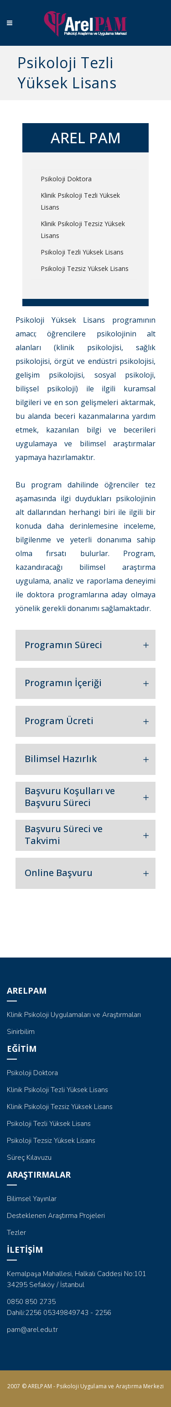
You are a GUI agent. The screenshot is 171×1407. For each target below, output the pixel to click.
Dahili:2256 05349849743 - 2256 (59, 1312)
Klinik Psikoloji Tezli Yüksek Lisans (80, 201)
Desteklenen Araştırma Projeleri (56, 1215)
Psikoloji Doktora (66, 178)
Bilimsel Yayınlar (32, 1198)
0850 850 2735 (31, 1301)
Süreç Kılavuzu (29, 1157)
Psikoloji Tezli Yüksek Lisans (82, 252)
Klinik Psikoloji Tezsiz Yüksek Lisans (83, 229)
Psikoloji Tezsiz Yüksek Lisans (85, 268)
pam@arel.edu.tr (32, 1329)
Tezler (16, 1232)
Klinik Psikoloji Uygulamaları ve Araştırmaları (74, 1014)
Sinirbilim (21, 1031)
